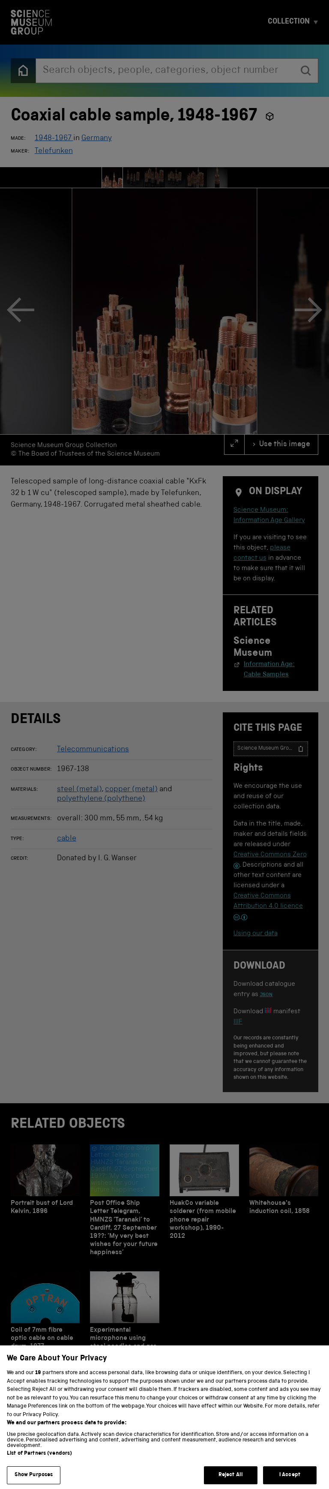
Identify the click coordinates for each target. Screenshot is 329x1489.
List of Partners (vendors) (39, 1461)
